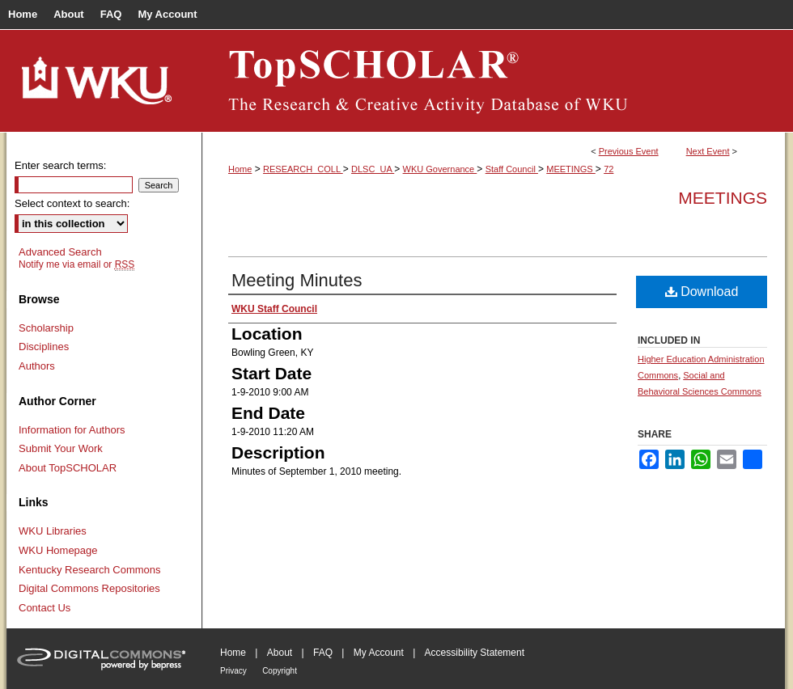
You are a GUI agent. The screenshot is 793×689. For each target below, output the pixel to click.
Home (240, 169)
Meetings (722, 197)
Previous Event (629, 151)
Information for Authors (72, 430)
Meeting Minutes (296, 280)
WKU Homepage (58, 550)
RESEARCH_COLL (303, 169)
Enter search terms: (60, 165)
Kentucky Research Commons (90, 570)
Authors (37, 366)
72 (608, 169)
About (279, 652)
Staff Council (512, 169)
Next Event (708, 151)
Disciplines (44, 346)
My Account (379, 652)
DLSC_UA (372, 169)
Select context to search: (72, 203)
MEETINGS (571, 169)
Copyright (279, 670)
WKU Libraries (53, 531)
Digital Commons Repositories (89, 588)
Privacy (233, 670)
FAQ (323, 652)
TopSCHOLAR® (493, 81)
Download (702, 291)
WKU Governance (440, 169)
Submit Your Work (61, 448)
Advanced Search (60, 252)
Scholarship (46, 328)
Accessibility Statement (474, 652)
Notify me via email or (76, 264)
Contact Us (44, 608)
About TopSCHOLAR (68, 468)
